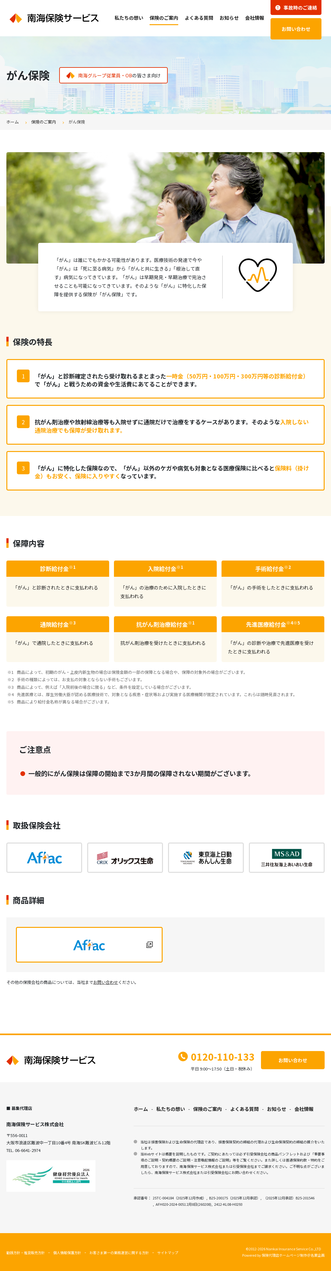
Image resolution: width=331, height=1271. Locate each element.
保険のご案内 (164, 17)
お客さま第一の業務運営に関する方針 (119, 1252)
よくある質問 (199, 17)
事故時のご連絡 (296, 7)
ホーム (12, 122)
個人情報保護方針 (67, 1252)
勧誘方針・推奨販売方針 (25, 1252)
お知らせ (229, 17)
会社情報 (254, 17)
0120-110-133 (216, 1056)
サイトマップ (167, 1252)
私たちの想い (129, 17)
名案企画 (318, 1255)
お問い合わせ (296, 28)
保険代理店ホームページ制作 (284, 1255)
